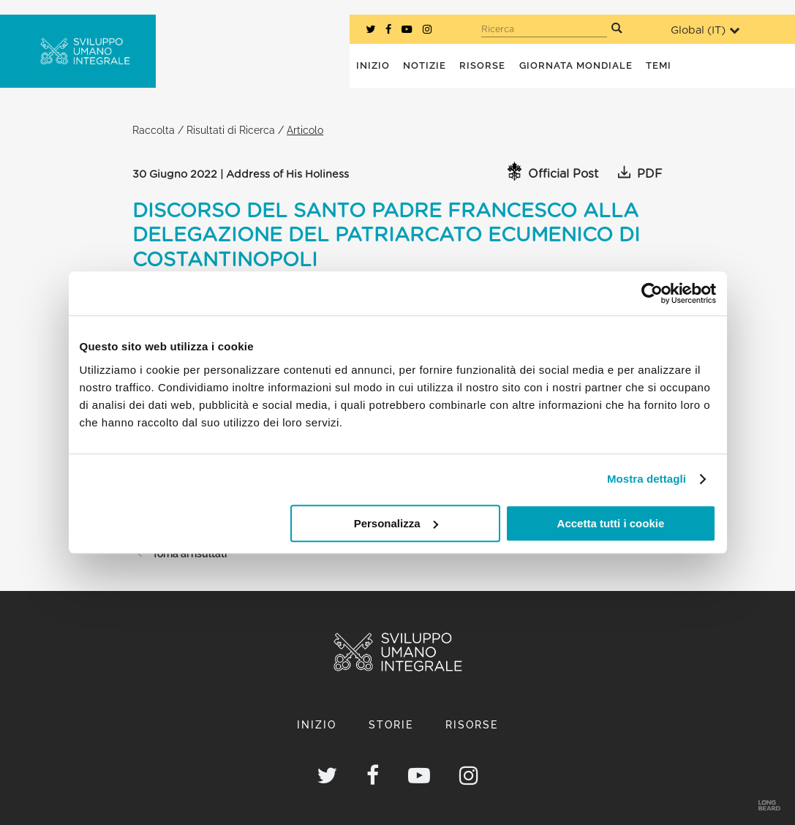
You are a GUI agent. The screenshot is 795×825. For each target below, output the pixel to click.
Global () (705, 30)
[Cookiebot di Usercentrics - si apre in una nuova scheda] (652, 293)
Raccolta (153, 130)
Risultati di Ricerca (230, 130)
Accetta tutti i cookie (611, 523)
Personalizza (396, 523)
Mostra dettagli (646, 478)
